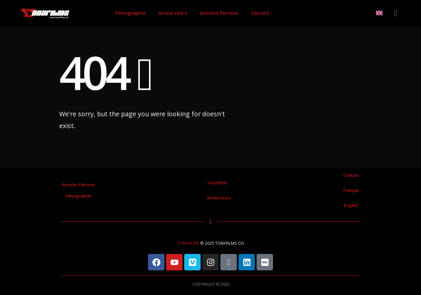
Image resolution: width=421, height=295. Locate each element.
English (351, 205)
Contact (260, 13)
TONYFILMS (188, 243)
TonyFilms (217, 183)
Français (351, 190)
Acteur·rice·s (173, 13)
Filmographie (130, 13)
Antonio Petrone (219, 13)
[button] (396, 13)
